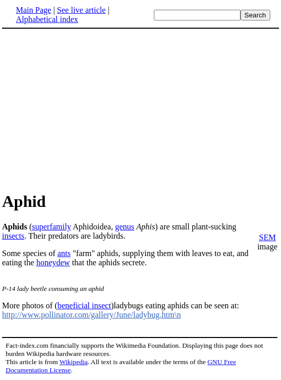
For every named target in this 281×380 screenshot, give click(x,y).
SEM (267, 237)
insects (13, 235)
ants (64, 253)
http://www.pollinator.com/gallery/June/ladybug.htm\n (91, 314)
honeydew (53, 262)
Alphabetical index (47, 19)
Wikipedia (73, 362)
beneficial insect (84, 305)
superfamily (51, 226)
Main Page (33, 10)
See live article (81, 10)
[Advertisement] (88, 109)
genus (124, 226)
